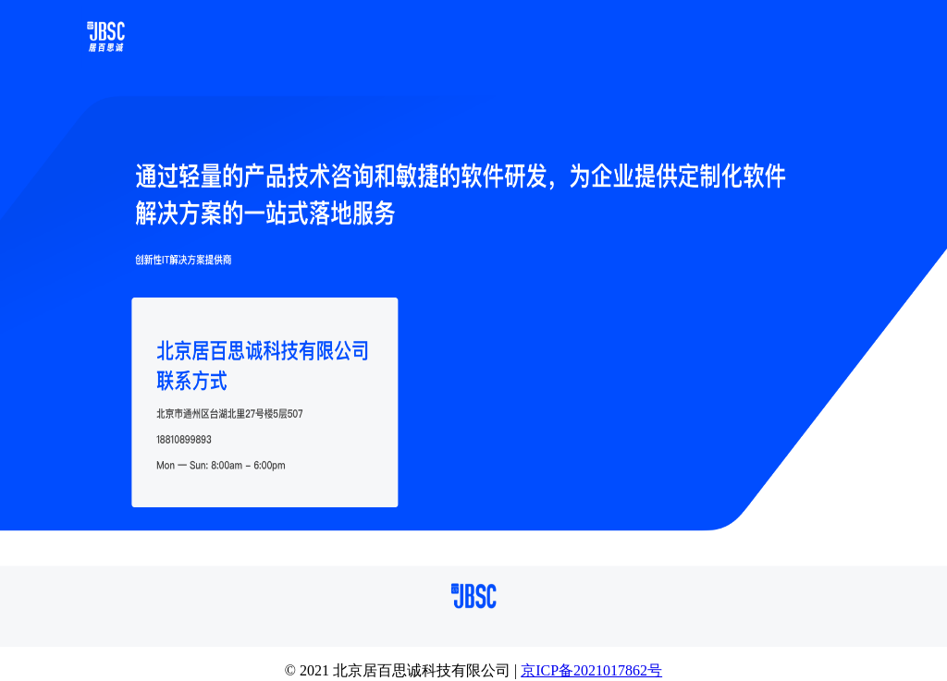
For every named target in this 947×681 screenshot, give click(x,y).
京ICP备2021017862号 (591, 670)
